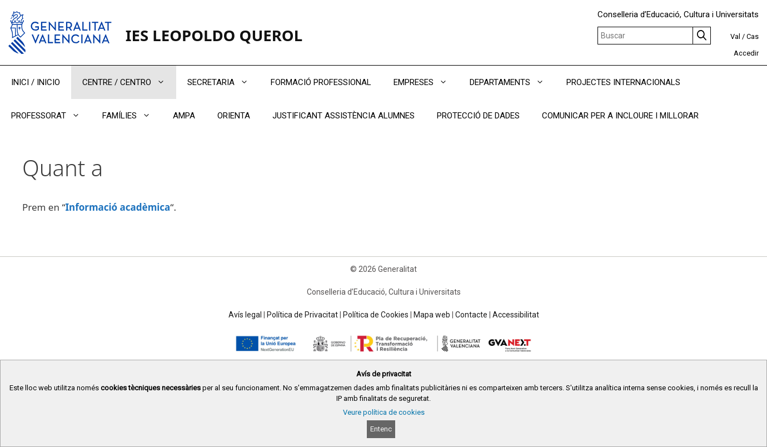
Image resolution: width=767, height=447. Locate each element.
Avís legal (245, 314)
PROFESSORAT (51, 115)
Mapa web (432, 314)
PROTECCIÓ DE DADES (478, 116)
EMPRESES (426, 82)
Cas (752, 36)
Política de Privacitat (302, 314)
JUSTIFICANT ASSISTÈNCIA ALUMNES (343, 116)
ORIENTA (233, 116)
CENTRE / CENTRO (129, 82)
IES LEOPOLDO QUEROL (214, 35)
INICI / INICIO (35, 82)
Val (735, 36)
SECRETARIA (223, 82)
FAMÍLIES (132, 115)
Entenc (381, 429)
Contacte (471, 314)
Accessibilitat (515, 314)
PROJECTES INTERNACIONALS (623, 82)
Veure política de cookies (384, 412)
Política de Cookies (376, 314)
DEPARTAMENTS (512, 82)
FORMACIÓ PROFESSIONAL (321, 82)
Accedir (746, 53)
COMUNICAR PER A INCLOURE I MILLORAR (620, 116)
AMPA (184, 116)
